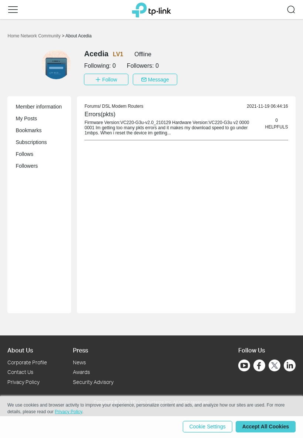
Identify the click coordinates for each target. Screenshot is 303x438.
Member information (39, 106)
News (79, 361)
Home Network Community (34, 36)
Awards (81, 371)
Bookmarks (28, 130)
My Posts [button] (26, 118)
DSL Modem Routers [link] (123, 105)
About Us (20, 350)
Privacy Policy (23, 381)
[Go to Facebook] (259, 365)
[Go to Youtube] (244, 365)
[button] (12, 9)
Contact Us (20, 371)
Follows (24, 154)
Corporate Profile (27, 361)
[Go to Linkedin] (290, 365)
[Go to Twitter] (274, 365)
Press (80, 350)
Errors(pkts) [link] (99, 114)
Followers (27, 165)
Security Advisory (93, 381)
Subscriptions (31, 142)
